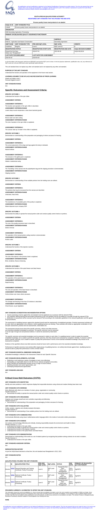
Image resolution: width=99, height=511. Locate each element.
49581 (12, 475)
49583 (12, 468)
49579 (12, 482)
